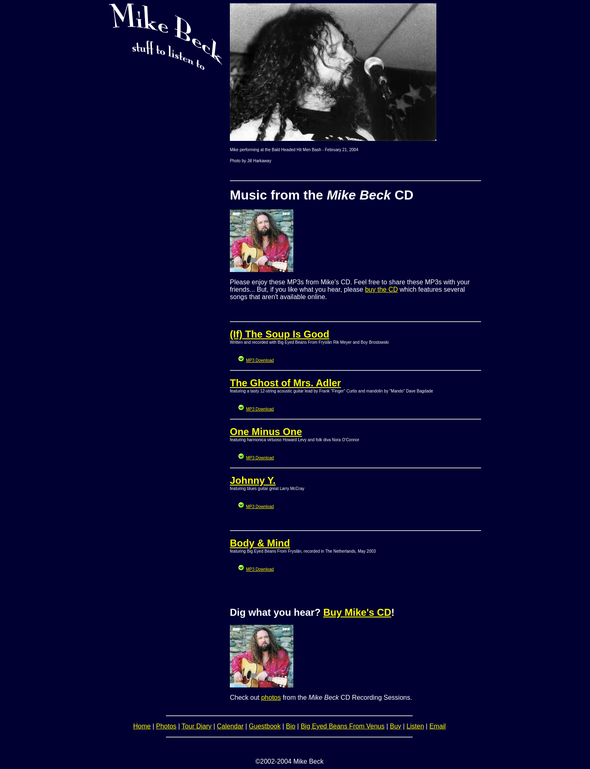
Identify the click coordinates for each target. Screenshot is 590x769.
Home (142, 726)
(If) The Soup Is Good (279, 334)
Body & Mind (260, 543)
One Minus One (266, 431)
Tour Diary (196, 726)
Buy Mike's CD (357, 612)
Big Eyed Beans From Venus (343, 726)
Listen (415, 726)
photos (271, 697)
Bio (290, 726)
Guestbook (264, 726)
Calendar (230, 726)
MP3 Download (260, 360)
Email (437, 726)
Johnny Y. (253, 480)
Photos (166, 726)
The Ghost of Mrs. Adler (285, 382)
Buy (396, 726)
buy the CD (381, 289)
